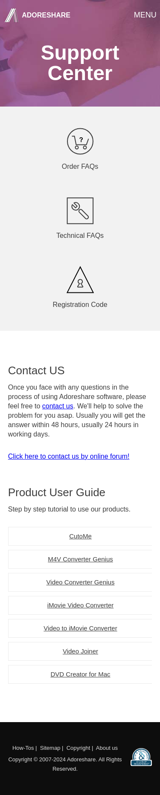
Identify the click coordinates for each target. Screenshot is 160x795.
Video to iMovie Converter (80, 628)
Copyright (78, 748)
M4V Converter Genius (80, 559)
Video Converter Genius (81, 582)
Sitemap (50, 748)
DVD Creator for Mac (80, 674)
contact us (57, 406)
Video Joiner (80, 651)
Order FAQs (80, 149)
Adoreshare (45, 15)
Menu (144, 14)
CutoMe (80, 536)
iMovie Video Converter (80, 605)
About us (107, 748)
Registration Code (80, 287)
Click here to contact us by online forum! (69, 456)
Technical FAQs (80, 218)
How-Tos (23, 748)
